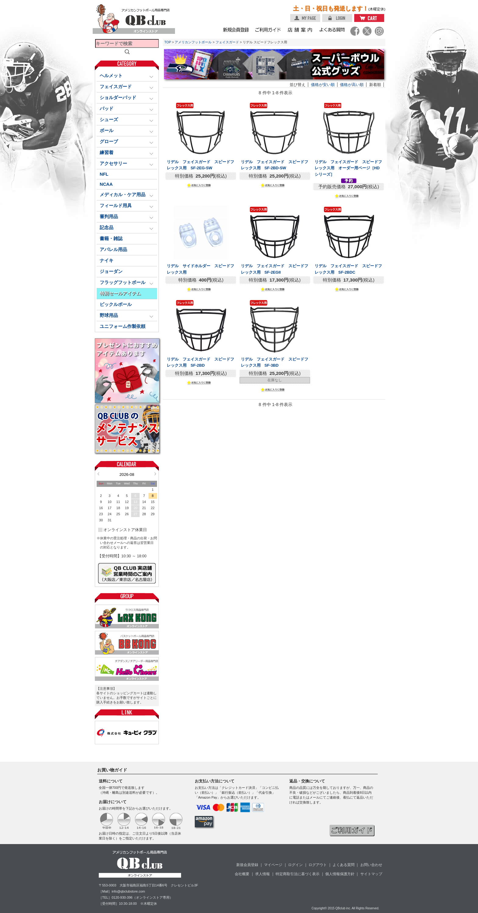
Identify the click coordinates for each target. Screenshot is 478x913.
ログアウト (318, 865)
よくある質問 (344, 865)
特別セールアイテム (120, 293)
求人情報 (262, 874)
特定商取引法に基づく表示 (297, 874)
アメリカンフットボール (193, 42)
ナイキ (106, 260)
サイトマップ (371, 874)
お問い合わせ (371, 865)
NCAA (106, 184)
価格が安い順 (323, 84)
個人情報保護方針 (340, 874)
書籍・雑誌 (111, 238)
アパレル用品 (113, 249)
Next (155, 473)
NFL (104, 174)
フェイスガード (227, 42)
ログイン (295, 865)
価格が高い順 (352, 84)
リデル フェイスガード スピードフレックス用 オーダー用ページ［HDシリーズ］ (348, 168)
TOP (167, 42)
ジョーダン (111, 271)
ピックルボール (116, 304)
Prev (98, 473)
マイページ (273, 865)
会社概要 (242, 874)
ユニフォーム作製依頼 (122, 326)
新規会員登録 (247, 865)
